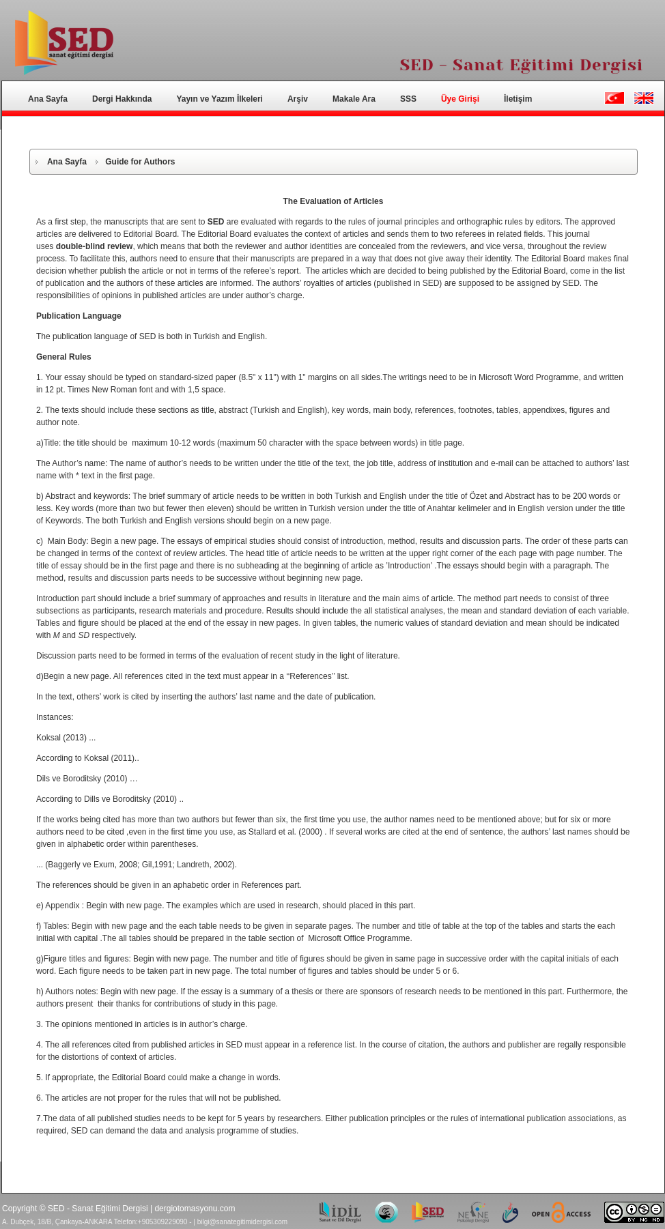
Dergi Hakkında (122, 99)
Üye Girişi (460, 99)
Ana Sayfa (48, 99)
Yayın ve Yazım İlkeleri (219, 99)
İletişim (518, 99)
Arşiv (297, 99)
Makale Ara (354, 99)
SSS (408, 99)
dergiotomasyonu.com (194, 1208)
